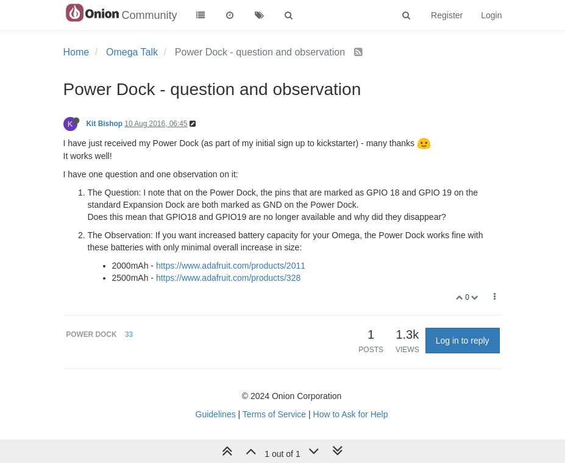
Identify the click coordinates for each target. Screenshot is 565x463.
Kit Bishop (105, 123)
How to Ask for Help (350, 414)
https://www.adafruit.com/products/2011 (230, 265)
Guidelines (216, 414)
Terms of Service (274, 414)
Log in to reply (462, 340)
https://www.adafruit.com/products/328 (228, 278)
